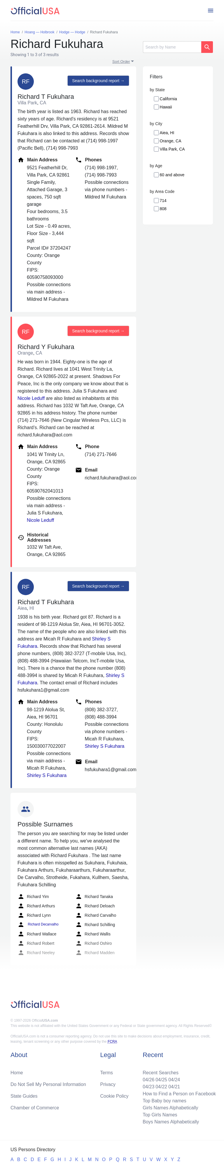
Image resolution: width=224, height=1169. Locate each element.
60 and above (172, 174)
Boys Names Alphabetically (171, 1121)
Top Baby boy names (164, 1100)
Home (16, 1072)
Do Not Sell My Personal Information (48, 1084)
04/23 (148, 1086)
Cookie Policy (114, 1096)
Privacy (108, 1084)
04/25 (161, 1079)
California (168, 98)
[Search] (172, 47)
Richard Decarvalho (38, 924)
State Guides (24, 1096)
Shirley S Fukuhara (46, 775)
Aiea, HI (167, 132)
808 (163, 208)
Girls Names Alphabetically (170, 1107)
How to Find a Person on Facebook (179, 1093)
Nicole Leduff (31, 398)
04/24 (174, 1079)
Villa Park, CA (172, 149)
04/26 (148, 1079)
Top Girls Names (160, 1114)
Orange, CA (170, 141)
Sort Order (121, 61)
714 (163, 200)
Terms (106, 1072)
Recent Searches (160, 1072)
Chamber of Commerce (34, 1107)
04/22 (161, 1086)
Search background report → (98, 80)
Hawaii (166, 107)
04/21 (174, 1086)
